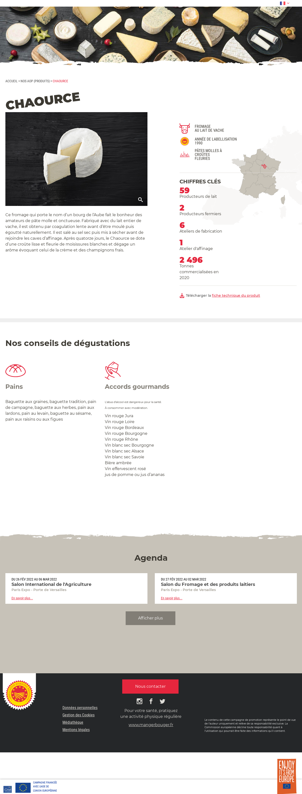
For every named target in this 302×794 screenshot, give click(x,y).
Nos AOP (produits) (35, 81)
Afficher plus (150, 618)
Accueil (11, 81)
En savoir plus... (22, 598)
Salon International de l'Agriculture (51, 584)
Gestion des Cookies (78, 715)
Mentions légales (76, 729)
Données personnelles (79, 707)
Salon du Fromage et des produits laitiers (208, 584)
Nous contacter (150, 686)
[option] (76, 588)
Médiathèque (72, 722)
